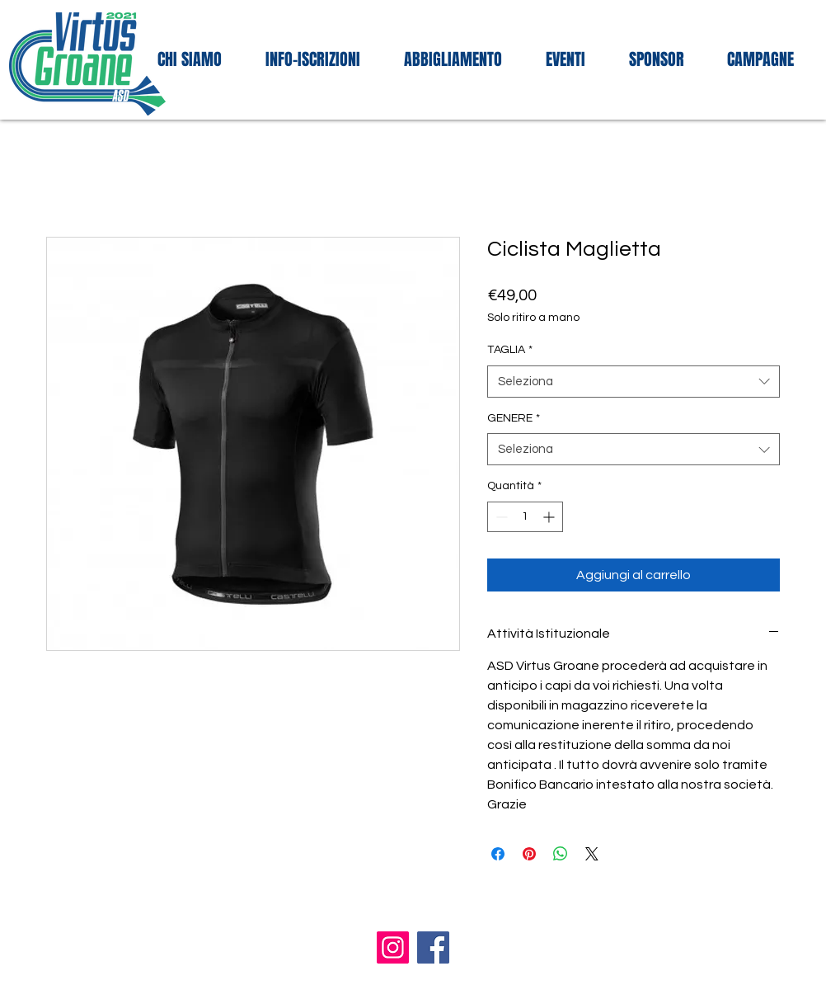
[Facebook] (433, 947)
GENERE (513, 418)
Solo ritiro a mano (533, 317)
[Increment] (550, 516)
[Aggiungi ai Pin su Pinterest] (529, 854)
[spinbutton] (525, 516)
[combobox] (633, 381)
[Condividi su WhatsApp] (560, 854)
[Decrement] (500, 516)
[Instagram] (393, 947)
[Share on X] (592, 854)
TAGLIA (510, 350)
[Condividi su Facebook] (498, 854)
